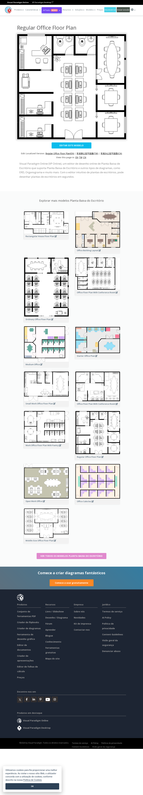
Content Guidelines (112, 634)
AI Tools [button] (51, 10)
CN (84, 157)
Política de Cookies (32, 780)
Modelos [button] (90, 9)
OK (32, 786)
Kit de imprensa (82, 623)
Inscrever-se (110, 9)
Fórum (48, 623)
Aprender (50, 629)
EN (76, 157)
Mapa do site (52, 658)
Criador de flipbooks (28, 622)
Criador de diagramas (29, 628)
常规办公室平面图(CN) (111, 153)
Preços (100, 9)
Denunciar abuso (111, 651)
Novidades (79, 617)
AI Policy (106, 617)
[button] (33, 9)
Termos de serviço (112, 611)
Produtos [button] (19, 9)
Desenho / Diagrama (56, 617)
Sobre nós (79, 611)
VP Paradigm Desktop (42, 2)
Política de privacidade (111, 743)
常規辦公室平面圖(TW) (87, 153)
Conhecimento (53, 641)
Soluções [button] (80, 9)
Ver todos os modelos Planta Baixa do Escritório (71, 555)
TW (80, 157)
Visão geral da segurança (103, 747)
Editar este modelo (71, 145)
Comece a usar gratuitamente (71, 582)
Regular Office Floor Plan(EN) (59, 153)
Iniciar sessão (123, 9)
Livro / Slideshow (54, 611)
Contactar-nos (82, 629)
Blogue (49, 635)
